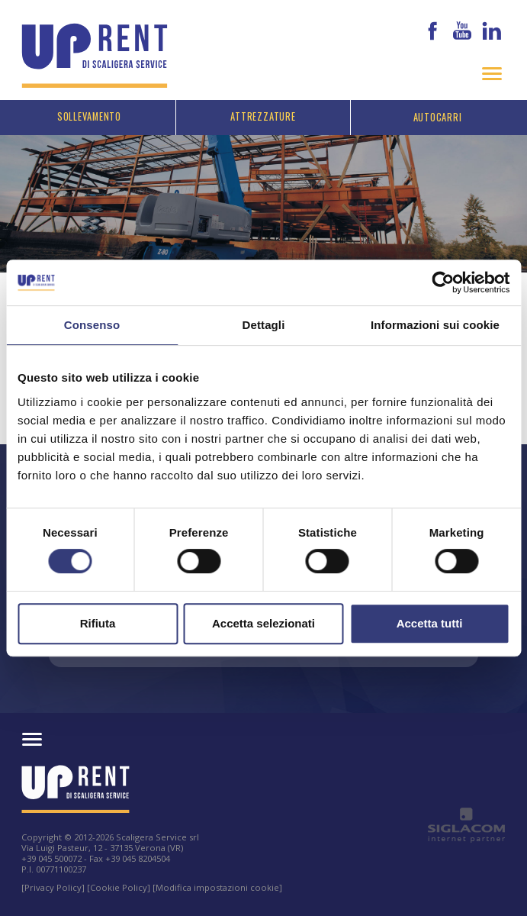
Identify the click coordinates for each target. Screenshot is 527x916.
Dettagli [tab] (264, 324)
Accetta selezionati (263, 623)
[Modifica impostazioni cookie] (217, 887)
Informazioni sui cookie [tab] (435, 324)
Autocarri (437, 117)
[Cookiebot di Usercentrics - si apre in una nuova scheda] (442, 282)
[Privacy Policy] (53, 887)
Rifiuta (98, 623)
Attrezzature (262, 116)
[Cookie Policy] (118, 887)
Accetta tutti (430, 623)
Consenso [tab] (92, 324)
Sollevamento (89, 116)
